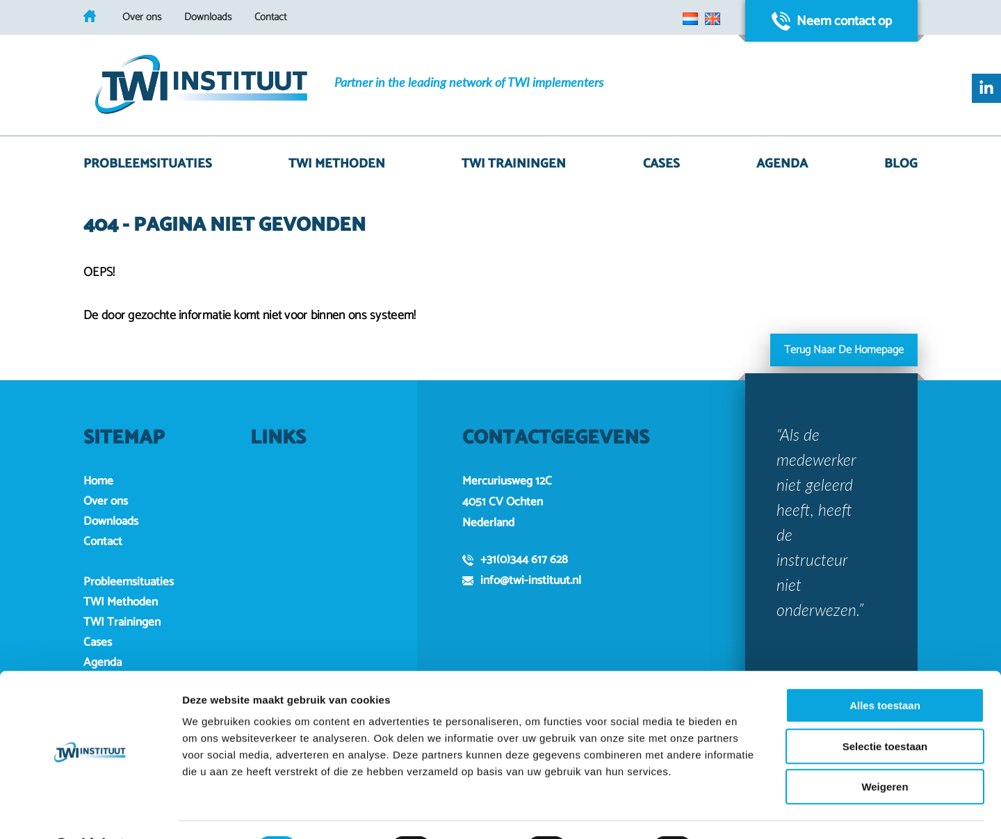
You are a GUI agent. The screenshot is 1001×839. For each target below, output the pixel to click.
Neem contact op (832, 21)
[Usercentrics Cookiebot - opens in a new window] (90, 811)
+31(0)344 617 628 (515, 559)
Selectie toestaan (885, 710)
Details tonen (751, 811)
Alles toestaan (884, 669)
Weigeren (884, 750)
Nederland (488, 522)
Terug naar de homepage (844, 350)
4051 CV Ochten (502, 502)
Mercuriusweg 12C (507, 481)
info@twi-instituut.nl (521, 580)
